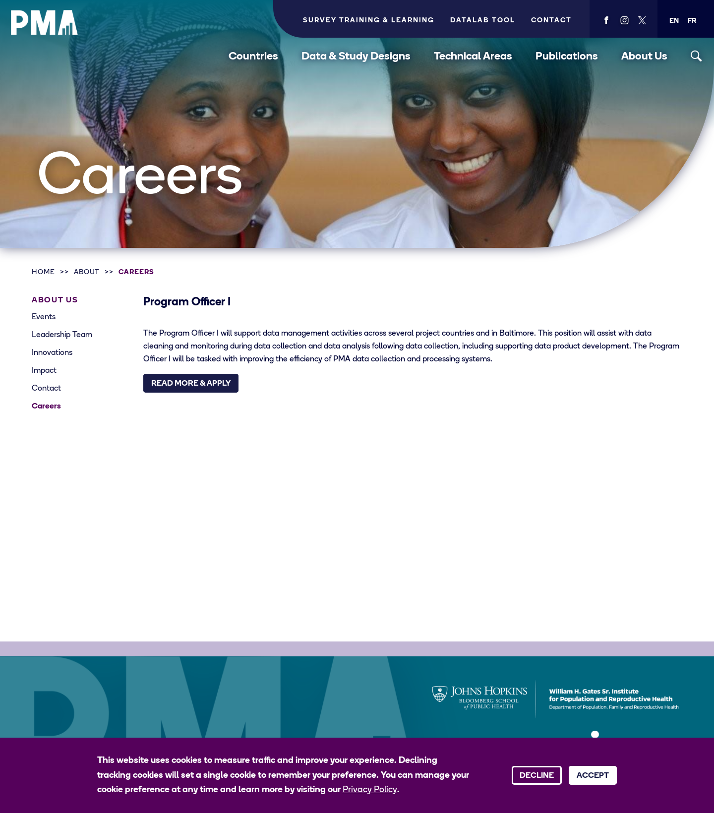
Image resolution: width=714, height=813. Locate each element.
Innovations (52, 353)
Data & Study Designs (356, 56)
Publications (567, 56)
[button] (674, 21)
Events (44, 317)
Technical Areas (473, 56)
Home (43, 272)
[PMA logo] (44, 22)
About (87, 272)
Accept (593, 776)
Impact (44, 371)
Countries (253, 56)
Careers (136, 272)
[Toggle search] (696, 56)
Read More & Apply (191, 384)
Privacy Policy (370, 790)
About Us (644, 56)
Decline (537, 776)
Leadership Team (62, 335)
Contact (551, 20)
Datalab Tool (482, 20)
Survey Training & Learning (368, 20)
